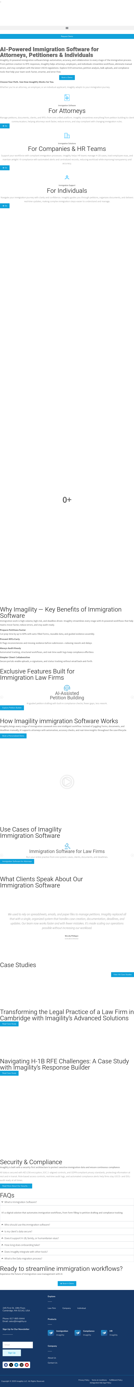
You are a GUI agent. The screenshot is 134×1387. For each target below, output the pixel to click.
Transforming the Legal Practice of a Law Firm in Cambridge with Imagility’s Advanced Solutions (67, 1015)
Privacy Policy (84, 1380)
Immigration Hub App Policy (100, 1382)
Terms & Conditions (99, 1380)
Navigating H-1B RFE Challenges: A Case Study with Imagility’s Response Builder (64, 1064)
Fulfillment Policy (115, 1380)
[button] (67, 28)
